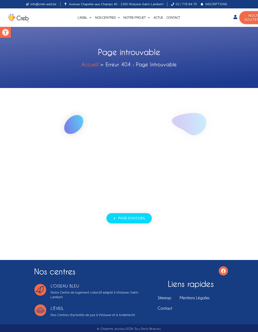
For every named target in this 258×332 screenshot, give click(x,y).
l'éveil (57, 308)
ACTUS (158, 18)
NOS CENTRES (107, 17)
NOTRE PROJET (136, 17)
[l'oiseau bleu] (40, 289)
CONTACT (173, 18)
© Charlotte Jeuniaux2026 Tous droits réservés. (129, 328)
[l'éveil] (40, 310)
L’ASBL (84, 17)
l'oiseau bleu (65, 286)
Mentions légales (194, 297)
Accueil (89, 64)
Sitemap (164, 297)
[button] (5, 32)
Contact (165, 308)
